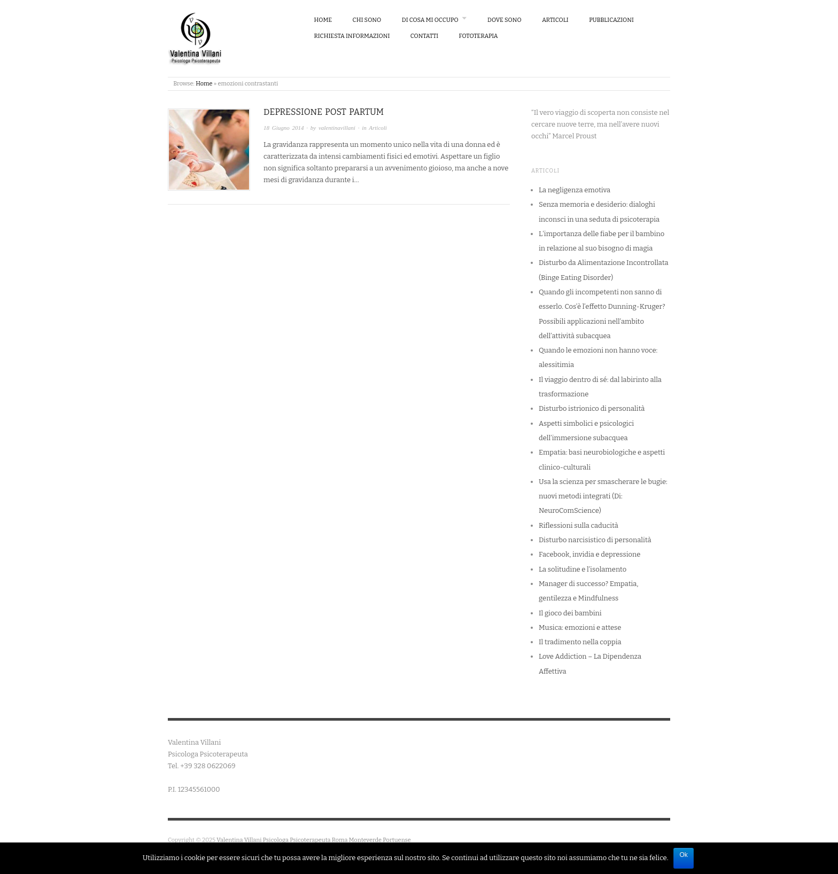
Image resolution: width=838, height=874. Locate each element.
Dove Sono (504, 20)
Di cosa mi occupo (430, 20)
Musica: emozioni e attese (580, 627)
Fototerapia (478, 36)
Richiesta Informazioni (352, 36)
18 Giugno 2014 (283, 127)
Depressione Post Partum (323, 112)
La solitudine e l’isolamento (582, 569)
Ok (683, 855)
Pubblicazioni (611, 20)
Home (323, 20)
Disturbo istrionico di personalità (592, 408)
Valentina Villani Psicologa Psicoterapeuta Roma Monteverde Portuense (313, 840)
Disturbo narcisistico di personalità (595, 540)
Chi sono (367, 20)
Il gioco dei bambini (570, 613)
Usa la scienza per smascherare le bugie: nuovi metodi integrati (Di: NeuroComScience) (603, 496)
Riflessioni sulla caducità (578, 525)
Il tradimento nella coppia (580, 642)
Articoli (555, 20)
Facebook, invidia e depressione (589, 554)
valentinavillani (337, 127)
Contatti (424, 36)
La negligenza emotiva (574, 190)
